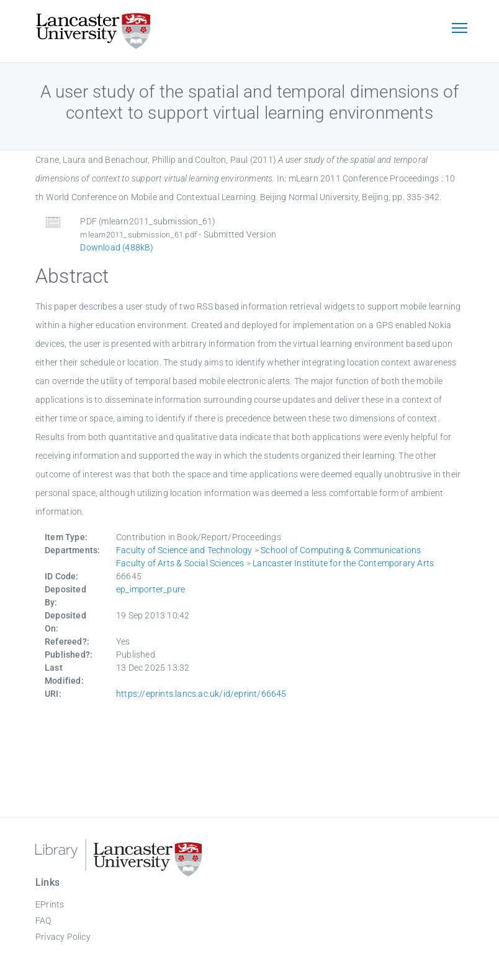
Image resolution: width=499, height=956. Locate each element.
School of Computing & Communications (341, 550)
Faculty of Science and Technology (184, 550)
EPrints (49, 904)
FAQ (43, 921)
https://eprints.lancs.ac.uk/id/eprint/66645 (201, 694)
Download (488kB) (116, 247)
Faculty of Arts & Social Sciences (180, 563)
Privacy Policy (63, 937)
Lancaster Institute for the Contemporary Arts (343, 563)
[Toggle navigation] (459, 29)
